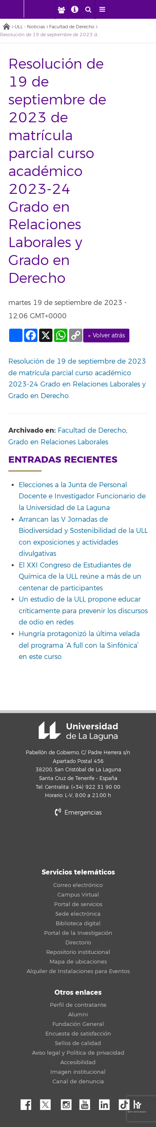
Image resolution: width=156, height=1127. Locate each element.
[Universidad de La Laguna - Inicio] (15, 8)
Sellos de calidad (78, 1043)
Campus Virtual (78, 895)
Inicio (6, 27)
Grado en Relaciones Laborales (58, 442)
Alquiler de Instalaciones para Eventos (78, 971)
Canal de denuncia (78, 1081)
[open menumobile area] (102, 9)
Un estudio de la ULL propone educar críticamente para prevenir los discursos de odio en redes (83, 611)
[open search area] (88, 9)
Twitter (48, 1102)
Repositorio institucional (78, 952)
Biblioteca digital (78, 923)
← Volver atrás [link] (106, 335)
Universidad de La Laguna (78, 731)
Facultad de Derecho (71, 27)
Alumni (78, 1014)
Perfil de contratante (78, 1005)
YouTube (88, 1102)
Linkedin (107, 1102)
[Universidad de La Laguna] (44, 8)
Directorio (78, 942)
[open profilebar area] (61, 9)
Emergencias (78, 812)
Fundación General (78, 1024)
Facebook (29, 1102)
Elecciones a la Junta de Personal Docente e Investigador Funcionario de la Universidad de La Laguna (82, 496)
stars (78, 841)
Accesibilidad (78, 1062)
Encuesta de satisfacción (78, 1033)
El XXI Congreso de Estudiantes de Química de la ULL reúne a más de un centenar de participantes (80, 576)
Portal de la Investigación (78, 933)
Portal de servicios (78, 904)
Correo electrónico (78, 885)
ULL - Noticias (30, 27)
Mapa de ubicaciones (78, 962)
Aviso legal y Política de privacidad (78, 1053)
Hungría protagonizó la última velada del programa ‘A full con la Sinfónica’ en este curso (79, 645)
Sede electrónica (78, 914)
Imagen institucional (78, 1072)
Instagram (68, 1102)
